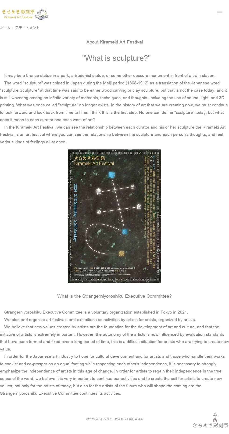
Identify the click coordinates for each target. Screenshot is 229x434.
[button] (220, 12)
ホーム (5, 27)
